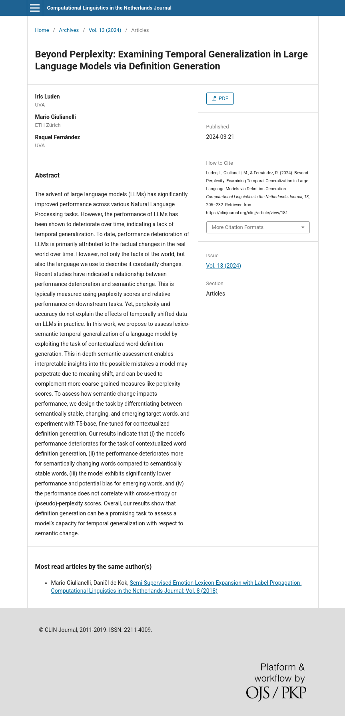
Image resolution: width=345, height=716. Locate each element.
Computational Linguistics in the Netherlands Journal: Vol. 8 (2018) (134, 591)
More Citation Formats (238, 227)
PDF (222, 98)
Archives (69, 30)
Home (42, 30)
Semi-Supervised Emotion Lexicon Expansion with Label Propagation (215, 583)
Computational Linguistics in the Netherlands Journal (109, 8)
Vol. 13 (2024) (105, 30)
